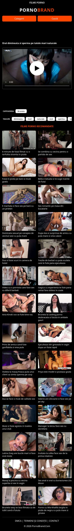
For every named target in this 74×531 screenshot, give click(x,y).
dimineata (18, 119)
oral (51, 119)
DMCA (18, 520)
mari (30, 119)
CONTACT (54, 520)
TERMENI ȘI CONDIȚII (35, 520)
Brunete (21, 111)
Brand (37, 10)
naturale (40, 119)
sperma (61, 119)
